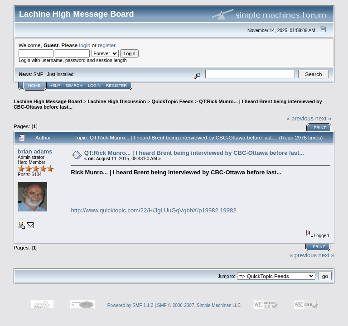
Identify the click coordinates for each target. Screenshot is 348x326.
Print (320, 127)
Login (94, 85)
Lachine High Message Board (48, 101)
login (85, 45)
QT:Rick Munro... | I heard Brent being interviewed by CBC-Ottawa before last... (194, 152)
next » (323, 118)
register (106, 45)
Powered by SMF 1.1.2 (130, 305)
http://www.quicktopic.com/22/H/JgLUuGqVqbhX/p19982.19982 (154, 210)
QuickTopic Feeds (172, 101)
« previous (300, 118)
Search (74, 85)
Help (54, 85)
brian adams (35, 151)
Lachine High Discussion (116, 101)
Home (34, 85)
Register (116, 85)
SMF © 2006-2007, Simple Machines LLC (199, 305)
